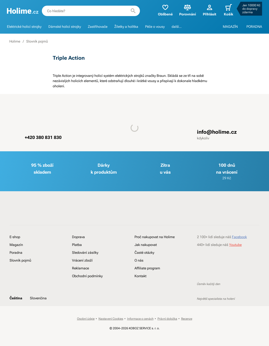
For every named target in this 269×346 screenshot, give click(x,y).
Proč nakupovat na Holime (154, 237)
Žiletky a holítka (126, 27)
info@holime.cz (217, 132)
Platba (77, 245)
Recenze (186, 318)
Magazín (16, 245)
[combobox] (91, 11)
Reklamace (80, 268)
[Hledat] (133, 11)
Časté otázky (144, 252)
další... (177, 27)
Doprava (78, 237)
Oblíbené (165, 9)
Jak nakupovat (145, 245)
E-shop (15, 237)
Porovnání (187, 9)
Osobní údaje (86, 318)
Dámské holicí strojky (64, 27)
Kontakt (140, 276)
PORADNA (254, 27)
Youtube (235, 245)
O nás (138, 260)
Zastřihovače (97, 27)
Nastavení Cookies (110, 318)
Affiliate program (147, 268)
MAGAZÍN (230, 27)
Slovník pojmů (37, 41)
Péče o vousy (155, 27)
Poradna (16, 252)
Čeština (16, 298)
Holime (14, 41)
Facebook (239, 237)
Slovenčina (38, 298)
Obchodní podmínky (87, 276)
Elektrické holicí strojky (24, 27)
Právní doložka (167, 318)
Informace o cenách (140, 318)
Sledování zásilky (85, 252)
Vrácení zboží (82, 260)
